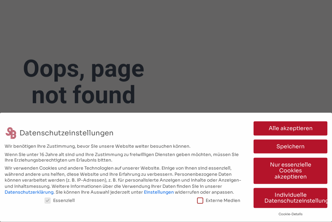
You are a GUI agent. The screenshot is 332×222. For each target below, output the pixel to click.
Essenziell (59, 198)
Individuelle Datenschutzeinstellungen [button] (295, 196)
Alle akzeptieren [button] (291, 126)
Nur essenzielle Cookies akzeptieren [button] (290, 168)
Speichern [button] (290, 144)
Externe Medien (218, 198)
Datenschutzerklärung (29, 190)
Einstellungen (159, 190)
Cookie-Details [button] (291, 212)
